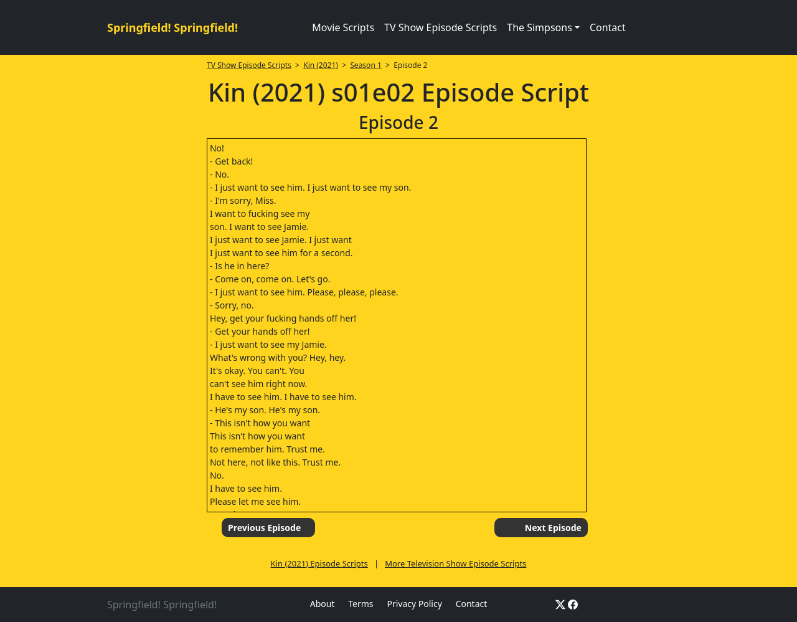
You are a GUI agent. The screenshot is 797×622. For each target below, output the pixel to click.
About (322, 604)
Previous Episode (264, 527)
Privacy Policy (414, 604)
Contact (608, 27)
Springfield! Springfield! (172, 27)
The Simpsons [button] (539, 27)
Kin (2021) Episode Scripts (319, 563)
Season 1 (366, 65)
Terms (360, 604)
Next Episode (553, 527)
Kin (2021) (320, 65)
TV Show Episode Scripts (440, 27)
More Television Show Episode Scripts (455, 563)
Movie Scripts (343, 27)
